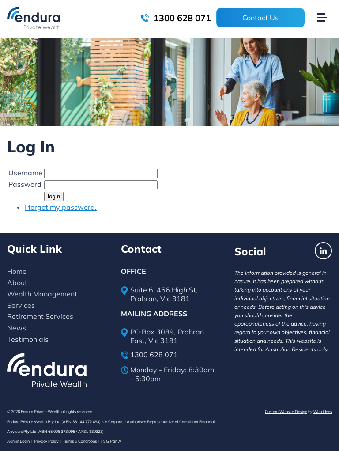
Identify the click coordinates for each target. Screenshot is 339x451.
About (17, 282)
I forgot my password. (61, 207)
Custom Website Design (286, 411)
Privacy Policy (46, 441)
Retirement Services (40, 316)
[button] (326, 7)
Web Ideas (322, 411)
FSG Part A (111, 441)
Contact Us (260, 17)
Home (16, 271)
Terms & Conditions (80, 441)
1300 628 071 (176, 17)
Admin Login (18, 441)
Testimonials (28, 339)
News (16, 327)
